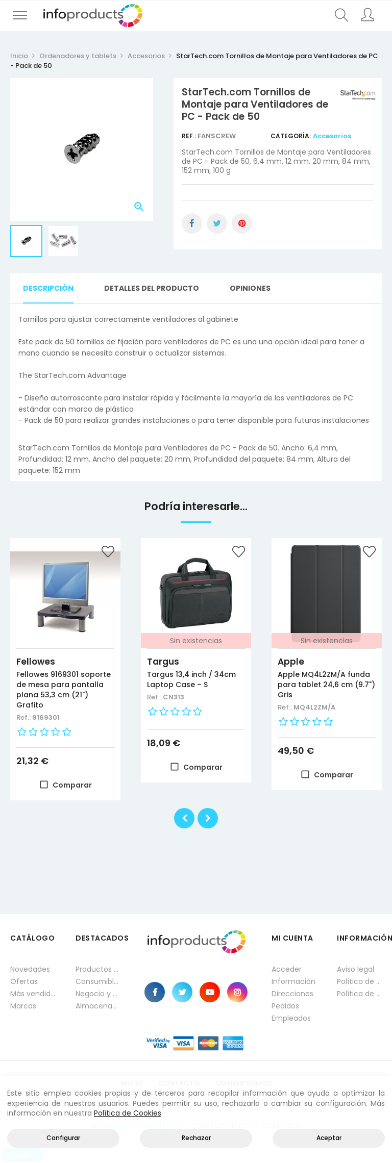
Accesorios (332, 136)
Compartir (192, 223)
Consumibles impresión (98, 981)
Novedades (30, 969)
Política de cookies (359, 994)
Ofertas (24, 981)
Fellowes (35, 661)
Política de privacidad (359, 981)
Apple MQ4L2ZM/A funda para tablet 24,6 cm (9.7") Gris (326, 684)
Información (293, 981)
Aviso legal (355, 969)
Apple (291, 661)
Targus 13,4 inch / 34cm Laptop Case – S (191, 679)
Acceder (287, 969)
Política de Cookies (127, 1113)
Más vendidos (32, 994)
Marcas (23, 1006)
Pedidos (285, 1006)
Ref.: (190, 136)
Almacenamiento (98, 1006)
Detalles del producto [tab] (151, 288)
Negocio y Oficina (98, 994)
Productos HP (98, 969)
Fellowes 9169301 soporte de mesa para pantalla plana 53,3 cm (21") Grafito (63, 689)
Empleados (291, 1018)
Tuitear (217, 223)
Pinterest (242, 223)
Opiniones (250, 288)
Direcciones (292, 994)
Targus (163, 661)
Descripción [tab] (48, 288)
